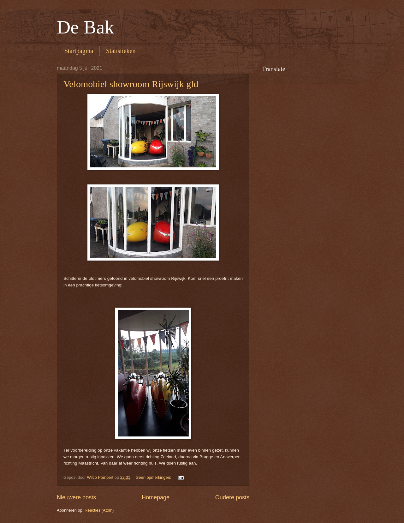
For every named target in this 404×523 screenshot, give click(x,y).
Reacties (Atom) (99, 510)
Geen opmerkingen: (153, 477)
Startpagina (78, 50)
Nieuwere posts (76, 497)
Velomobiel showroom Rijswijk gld (131, 84)
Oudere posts (232, 497)
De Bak (85, 27)
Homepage (155, 497)
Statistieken (120, 50)
